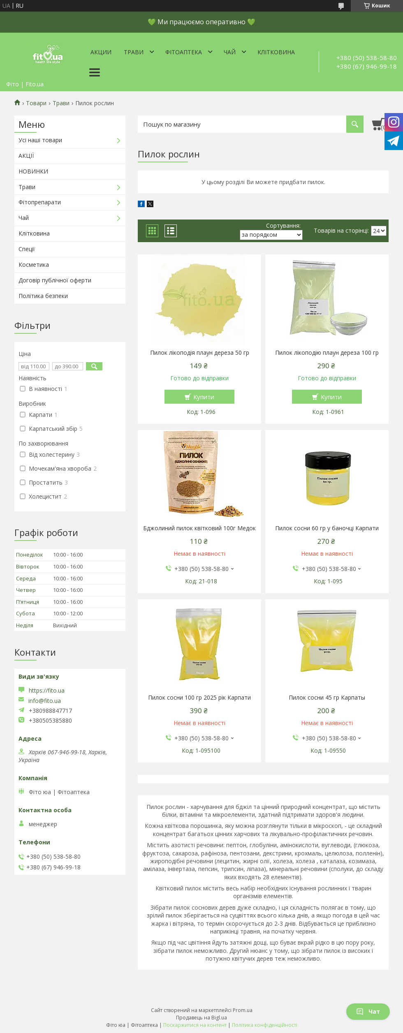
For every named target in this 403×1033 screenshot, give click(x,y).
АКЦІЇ (26, 155)
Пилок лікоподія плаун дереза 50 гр (199, 352)
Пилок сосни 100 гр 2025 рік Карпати (199, 697)
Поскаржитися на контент (195, 1024)
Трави (134, 52)
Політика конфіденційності (264, 1024)
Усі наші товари (40, 140)
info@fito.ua (44, 701)
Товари (36, 103)
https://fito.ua (47, 690)
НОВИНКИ (33, 171)
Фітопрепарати (40, 202)
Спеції (27, 249)
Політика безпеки (43, 296)
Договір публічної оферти (55, 280)
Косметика (34, 264)
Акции (100, 52)
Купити (203, 397)
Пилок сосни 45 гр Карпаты (327, 697)
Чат (368, 1011)
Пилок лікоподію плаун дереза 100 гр (327, 352)
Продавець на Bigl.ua (201, 1017)
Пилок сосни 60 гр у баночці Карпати (327, 528)
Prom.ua (242, 1010)
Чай (230, 52)
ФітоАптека (183, 52)
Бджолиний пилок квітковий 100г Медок (199, 528)
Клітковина (276, 52)
